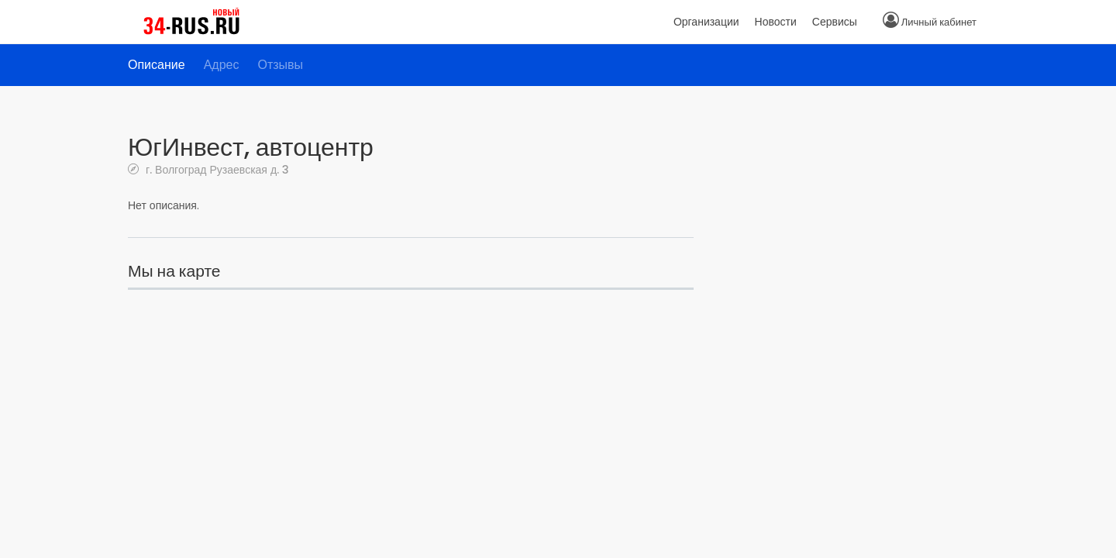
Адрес (221, 65)
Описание (156, 65)
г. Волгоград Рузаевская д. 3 (216, 169)
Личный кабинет (938, 22)
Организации (706, 21)
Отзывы (280, 65)
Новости (776, 21)
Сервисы (834, 21)
